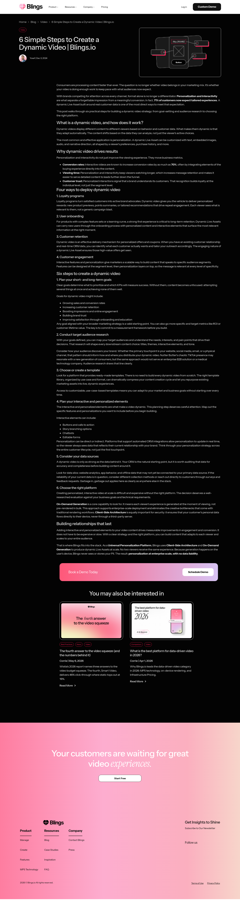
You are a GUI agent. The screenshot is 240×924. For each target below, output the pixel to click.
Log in (184, 7)
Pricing (104, 7)
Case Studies (51, 849)
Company (89, 7)
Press (72, 849)
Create (23, 849)
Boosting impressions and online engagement (90, 311)
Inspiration (50, 859)
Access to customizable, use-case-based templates (87, 390)
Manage (24, 839)
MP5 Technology (29, 869)
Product (54, 7)
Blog (46, 839)
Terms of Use (197, 883)
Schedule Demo (198, 572)
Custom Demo (207, 6)
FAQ (46, 869)
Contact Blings (76, 839)
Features (25, 859)
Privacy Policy (213, 883)
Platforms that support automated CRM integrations (136, 441)
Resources (71, 7)
